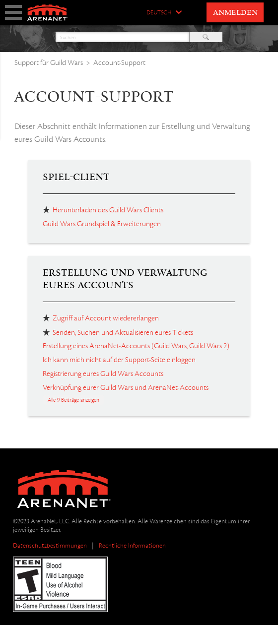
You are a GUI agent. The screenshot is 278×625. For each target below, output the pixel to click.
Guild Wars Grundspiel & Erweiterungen (102, 223)
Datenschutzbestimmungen (50, 545)
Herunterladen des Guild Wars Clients (108, 209)
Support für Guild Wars (48, 62)
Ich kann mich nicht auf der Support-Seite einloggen (119, 359)
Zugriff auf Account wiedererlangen (106, 317)
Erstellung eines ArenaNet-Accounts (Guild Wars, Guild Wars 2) (136, 345)
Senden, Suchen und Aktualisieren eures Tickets (123, 332)
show (13, 12)
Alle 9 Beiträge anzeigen (73, 399)
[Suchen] (122, 37)
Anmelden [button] (235, 12)
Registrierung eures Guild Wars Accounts (103, 373)
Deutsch (158, 12)
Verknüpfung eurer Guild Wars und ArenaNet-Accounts (125, 387)
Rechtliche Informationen (132, 545)
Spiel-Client (76, 177)
